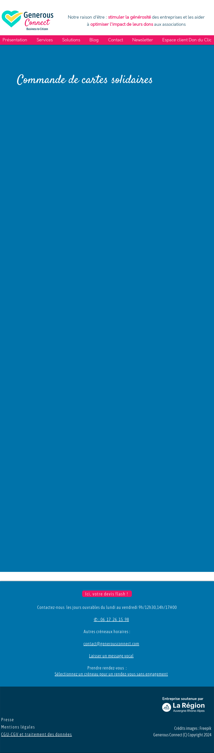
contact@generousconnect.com (111, 643)
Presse (9, 719)
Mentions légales (19, 726)
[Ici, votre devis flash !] (107, 593)
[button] (15, 40)
